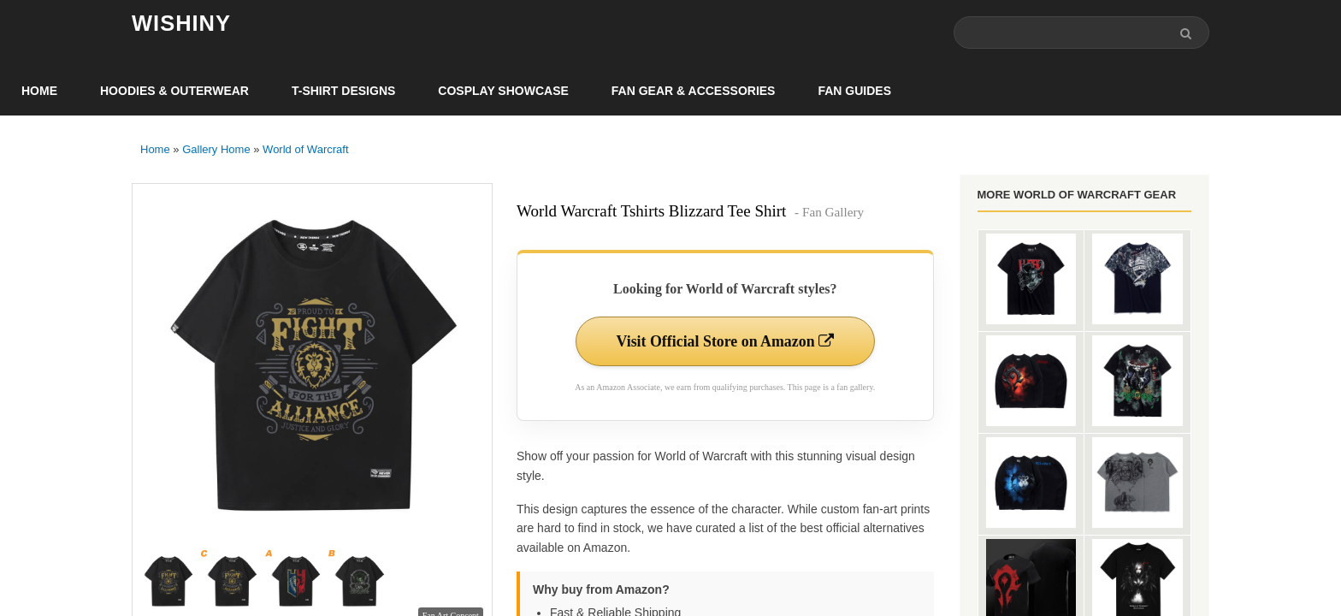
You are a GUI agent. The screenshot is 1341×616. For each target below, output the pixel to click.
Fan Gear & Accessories (693, 91)
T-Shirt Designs (343, 91)
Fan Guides (854, 91)
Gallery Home (216, 149)
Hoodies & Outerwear (174, 91)
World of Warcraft (305, 149)
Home (39, 91)
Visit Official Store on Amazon (725, 341)
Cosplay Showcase (503, 91)
